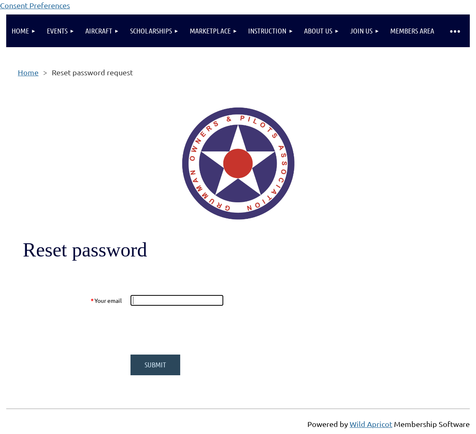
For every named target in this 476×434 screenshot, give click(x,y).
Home (28, 72)
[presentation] (193, 330)
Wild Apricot (371, 424)
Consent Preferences (35, 5)
